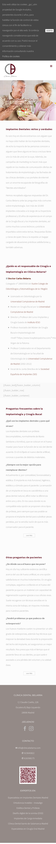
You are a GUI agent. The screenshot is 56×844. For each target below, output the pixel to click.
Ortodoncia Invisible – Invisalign (28, 802)
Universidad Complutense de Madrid (27, 301)
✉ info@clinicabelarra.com (28, 747)
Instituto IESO (33, 322)
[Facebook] (25, 728)
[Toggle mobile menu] (51, 66)
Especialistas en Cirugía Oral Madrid (28, 828)
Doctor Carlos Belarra (19, 278)
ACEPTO (49, 31)
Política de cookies (11, 56)
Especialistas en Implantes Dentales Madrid (28, 797)
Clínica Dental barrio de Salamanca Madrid (28, 823)
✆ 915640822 (28, 753)
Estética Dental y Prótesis (28, 807)
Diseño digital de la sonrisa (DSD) (28, 813)
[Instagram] (31, 728)
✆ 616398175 (28, 758)
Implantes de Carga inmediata (28, 818)
